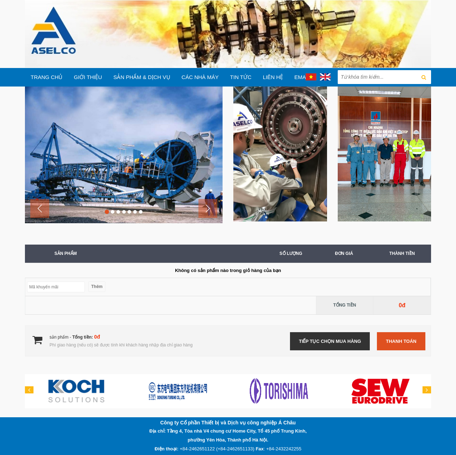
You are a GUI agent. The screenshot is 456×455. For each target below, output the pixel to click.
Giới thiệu (88, 77)
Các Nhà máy (200, 77)
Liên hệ (273, 77)
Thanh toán (401, 341)
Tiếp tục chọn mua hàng (330, 341)
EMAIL (302, 77)
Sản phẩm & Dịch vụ (141, 77)
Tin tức (241, 77)
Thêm (97, 286)
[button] (39, 208)
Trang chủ (46, 77)
